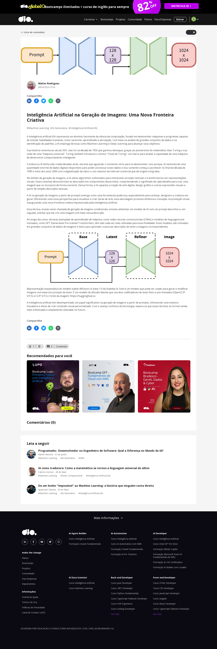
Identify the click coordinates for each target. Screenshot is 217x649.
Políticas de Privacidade (33, 607)
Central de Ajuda (30, 597)
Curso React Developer (164, 603)
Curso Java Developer (121, 583)
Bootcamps (107, 19)
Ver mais (115, 614)
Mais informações (108, 518)
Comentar (61, 346)
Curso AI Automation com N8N (126, 543)
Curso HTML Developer (164, 583)
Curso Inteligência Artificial (81, 538)
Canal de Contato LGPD (33, 612)
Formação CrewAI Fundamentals (85, 543)
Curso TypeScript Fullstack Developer (129, 598)
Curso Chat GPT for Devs (165, 543)
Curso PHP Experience (122, 603)
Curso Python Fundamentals (125, 593)
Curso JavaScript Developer (166, 593)
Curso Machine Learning (80, 588)
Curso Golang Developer (123, 608)
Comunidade (135, 19)
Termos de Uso (29, 602)
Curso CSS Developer (163, 588)
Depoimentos (28, 583)
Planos (148, 19)
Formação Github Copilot (165, 549)
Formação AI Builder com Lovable (169, 567)
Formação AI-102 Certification (167, 562)
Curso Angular (160, 598)
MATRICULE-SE (181, 6)
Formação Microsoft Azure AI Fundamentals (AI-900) (167, 555)
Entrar (180, 19)
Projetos (120, 19)
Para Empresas (162, 19)
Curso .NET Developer (122, 588)
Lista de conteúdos (33, 32)
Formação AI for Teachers (124, 554)
